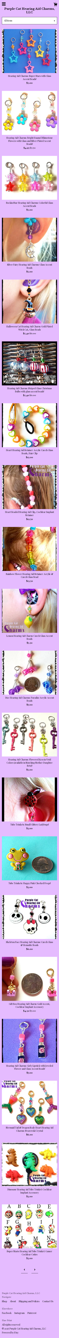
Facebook (7, 1312)
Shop (5, 1301)
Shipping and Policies (29, 1301)
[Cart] (55, 4)
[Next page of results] (34, 1269)
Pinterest (31, 1312)
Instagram (19, 1312)
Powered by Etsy (10, 1332)
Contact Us (47, 1301)
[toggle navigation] (4, 4)
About (13, 1301)
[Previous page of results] (24, 1269)
